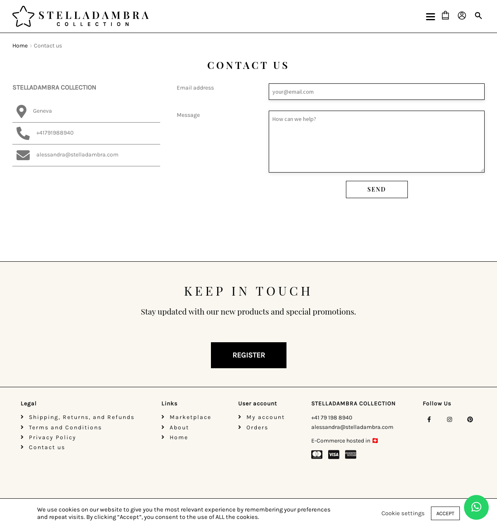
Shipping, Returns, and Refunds (82, 417)
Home (20, 45)
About (179, 427)
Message (331, 142)
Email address (331, 91)
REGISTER (248, 355)
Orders (257, 427)
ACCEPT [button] (445, 513)
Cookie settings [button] (403, 513)
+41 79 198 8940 (331, 417)
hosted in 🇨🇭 (362, 440)
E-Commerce (328, 440)
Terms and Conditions (65, 427)
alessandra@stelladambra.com (352, 427)
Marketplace (190, 417)
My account (265, 417)
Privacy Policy (52, 437)
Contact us (47, 447)
